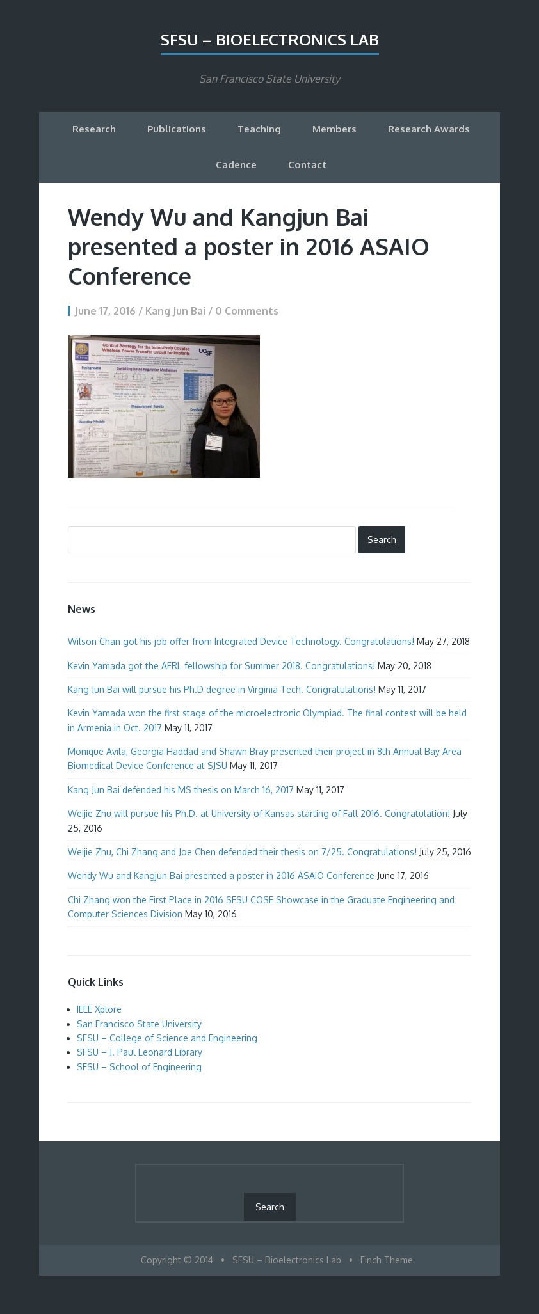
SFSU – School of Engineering (139, 1066)
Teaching (259, 129)
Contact (307, 165)
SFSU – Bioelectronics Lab (270, 39)
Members (334, 129)
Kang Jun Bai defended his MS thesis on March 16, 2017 (181, 789)
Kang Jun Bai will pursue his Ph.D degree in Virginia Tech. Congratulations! (222, 689)
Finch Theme (386, 1260)
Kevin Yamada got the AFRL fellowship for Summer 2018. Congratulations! (221, 665)
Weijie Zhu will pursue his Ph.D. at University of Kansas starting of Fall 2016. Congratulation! (259, 813)
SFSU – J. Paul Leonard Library (139, 1052)
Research (94, 129)
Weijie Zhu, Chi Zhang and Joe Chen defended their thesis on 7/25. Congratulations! (242, 851)
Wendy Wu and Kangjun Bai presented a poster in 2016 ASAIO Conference (221, 875)
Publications (176, 129)
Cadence (236, 165)
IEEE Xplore (99, 1009)
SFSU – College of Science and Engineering (167, 1038)
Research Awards (429, 129)
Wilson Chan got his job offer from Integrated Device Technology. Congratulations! (241, 641)
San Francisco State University (139, 1023)
